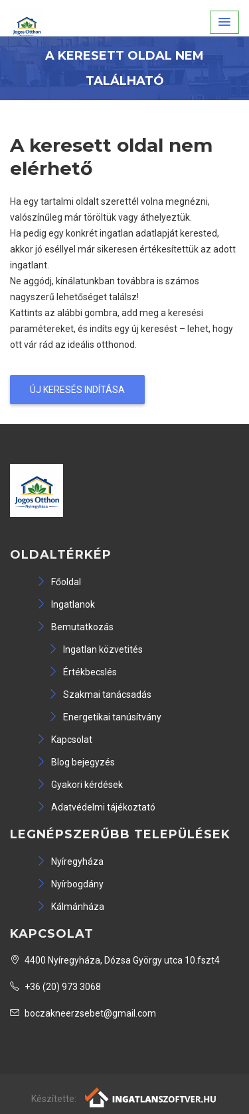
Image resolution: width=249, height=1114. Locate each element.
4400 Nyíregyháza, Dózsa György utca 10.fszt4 (115, 960)
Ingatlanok (66, 604)
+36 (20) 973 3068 (55, 986)
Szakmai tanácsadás (99, 694)
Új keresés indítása (77, 389)
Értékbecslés (82, 672)
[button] (224, 22)
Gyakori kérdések (80, 784)
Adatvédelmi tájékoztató (96, 807)
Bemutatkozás (75, 627)
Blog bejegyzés (76, 762)
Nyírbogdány (70, 884)
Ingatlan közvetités (95, 649)
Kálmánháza (70, 906)
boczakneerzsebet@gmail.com (83, 1013)
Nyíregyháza (70, 861)
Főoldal (59, 582)
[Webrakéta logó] (151, 1096)
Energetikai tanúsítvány (104, 717)
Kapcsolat (64, 739)
